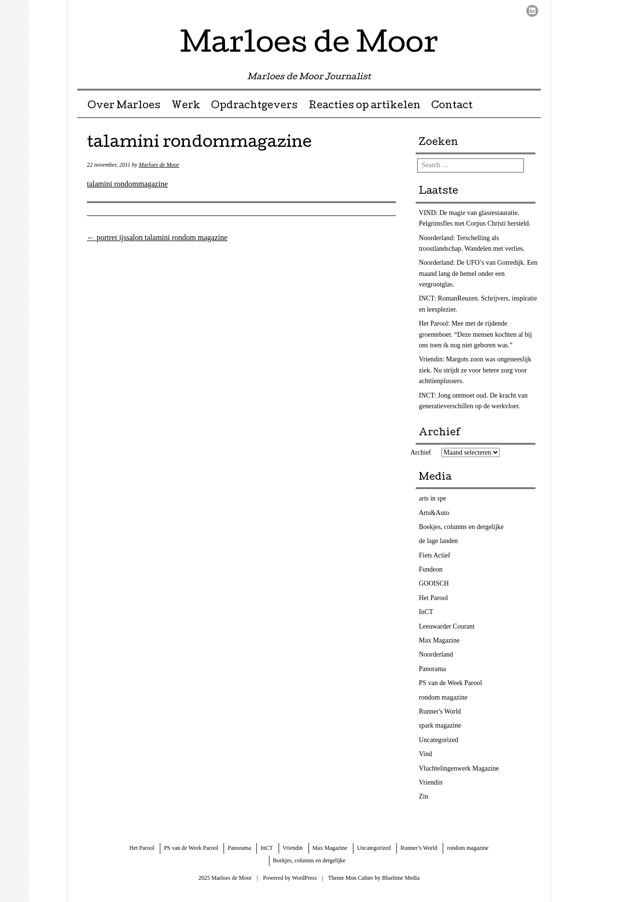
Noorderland (436, 654)
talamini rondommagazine (127, 184)
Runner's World (440, 711)
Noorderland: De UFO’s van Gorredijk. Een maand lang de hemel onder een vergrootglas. (478, 273)
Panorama (432, 669)
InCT (426, 612)
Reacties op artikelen (365, 106)
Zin (423, 796)
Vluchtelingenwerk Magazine (459, 768)
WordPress (304, 877)
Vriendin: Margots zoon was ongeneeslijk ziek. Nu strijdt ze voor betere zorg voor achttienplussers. (475, 370)
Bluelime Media (401, 877)
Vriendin (431, 782)
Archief (420, 452)
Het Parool (433, 597)
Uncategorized (439, 740)
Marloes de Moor (309, 45)
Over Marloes (123, 106)
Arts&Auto (434, 512)
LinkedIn (532, 11)
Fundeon (431, 569)
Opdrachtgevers (254, 106)
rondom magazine (443, 697)
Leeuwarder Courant (447, 626)
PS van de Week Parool (450, 683)
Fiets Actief (434, 555)
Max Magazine (439, 640)
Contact (452, 106)
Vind (425, 754)
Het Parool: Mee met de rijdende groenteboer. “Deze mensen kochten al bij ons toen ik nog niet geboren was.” (475, 334)
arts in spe (433, 498)
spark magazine (440, 725)
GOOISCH (434, 583)
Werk (185, 106)
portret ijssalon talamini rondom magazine (157, 237)
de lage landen (438, 540)
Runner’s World (418, 848)
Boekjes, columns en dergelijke (461, 526)
